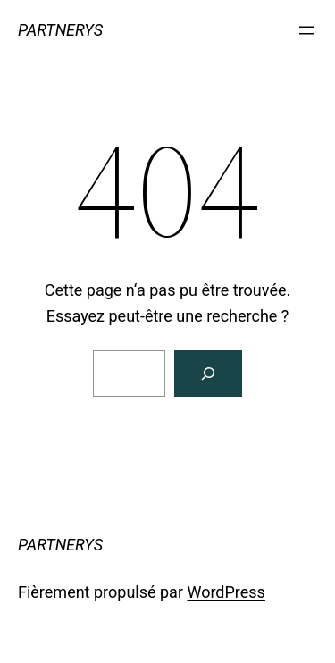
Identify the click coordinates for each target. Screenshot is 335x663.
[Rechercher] (208, 373)
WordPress (225, 592)
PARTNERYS (60, 30)
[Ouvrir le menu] (306, 30)
